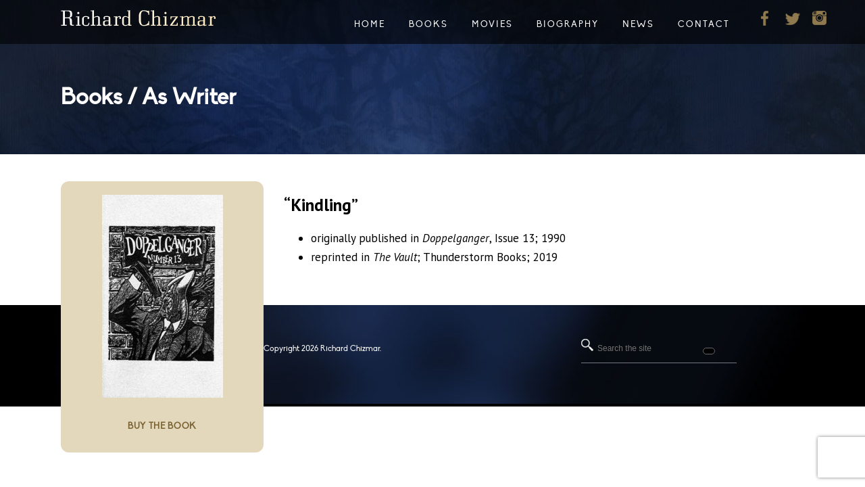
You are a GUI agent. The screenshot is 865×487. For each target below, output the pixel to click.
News (638, 24)
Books (428, 24)
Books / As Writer (148, 97)
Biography (568, 24)
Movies (492, 24)
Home (369, 24)
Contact (704, 24)
